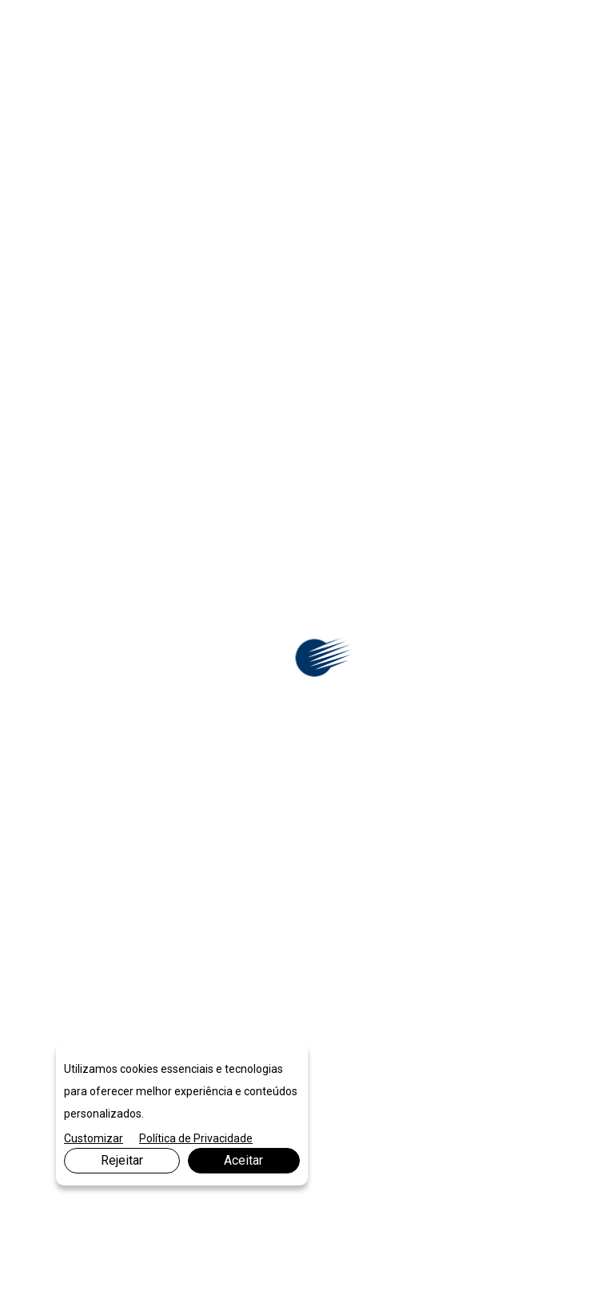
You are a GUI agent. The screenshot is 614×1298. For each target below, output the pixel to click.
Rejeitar (122, 1160)
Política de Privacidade (196, 1138)
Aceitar (243, 1160)
